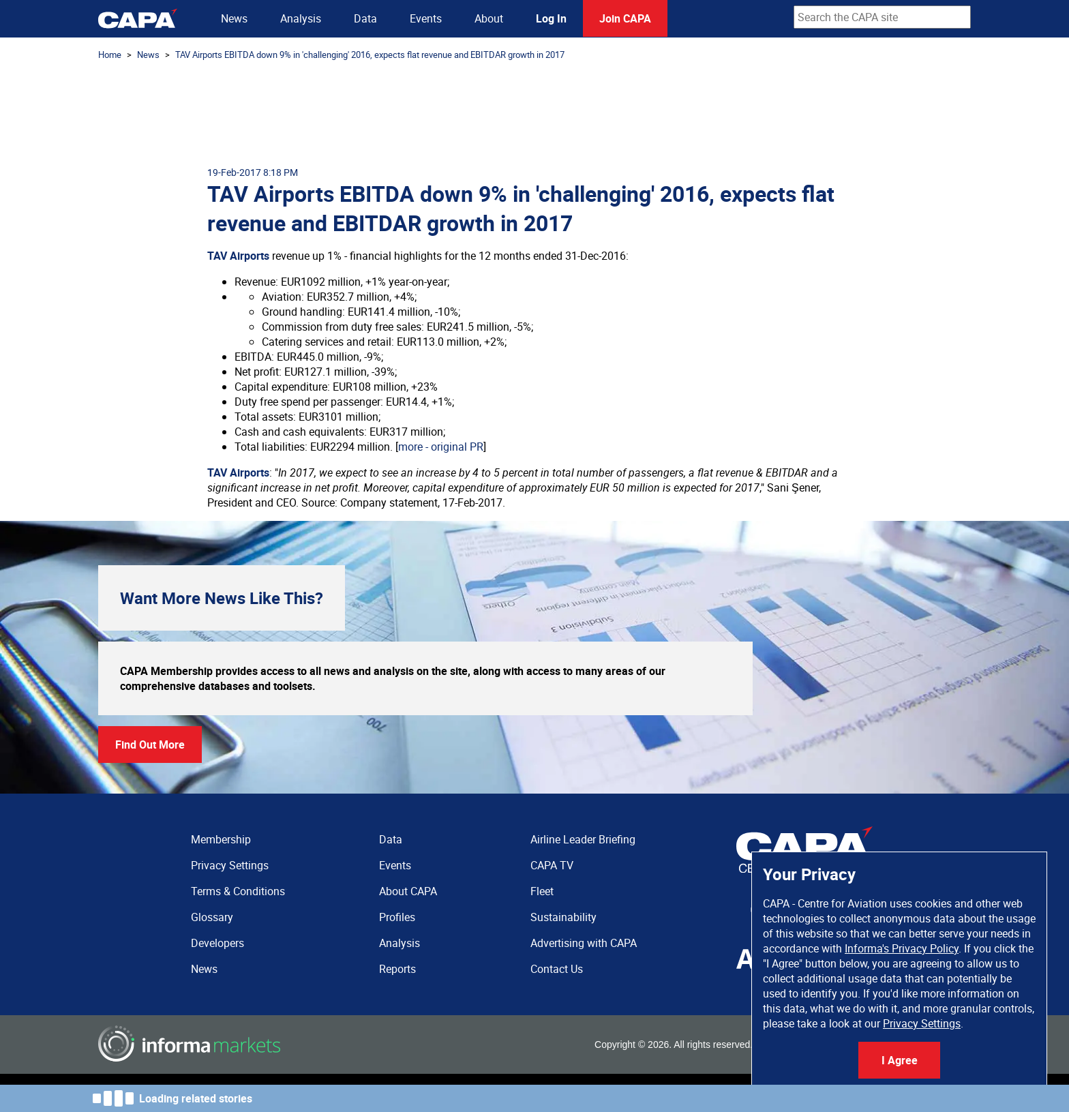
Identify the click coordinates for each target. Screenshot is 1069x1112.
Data (365, 18)
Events (426, 18)
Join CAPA (625, 18)
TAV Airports (238, 255)
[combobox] (882, 17)
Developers (217, 942)
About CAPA (408, 891)
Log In (551, 18)
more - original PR (440, 446)
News (234, 18)
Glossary (212, 917)
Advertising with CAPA (583, 942)
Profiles (397, 917)
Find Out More (150, 744)
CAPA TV (551, 865)
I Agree (900, 1060)
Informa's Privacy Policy (902, 948)
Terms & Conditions (238, 891)
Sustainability (563, 917)
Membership (221, 839)
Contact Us (556, 968)
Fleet (542, 891)
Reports (397, 968)
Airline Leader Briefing (582, 839)
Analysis (300, 18)
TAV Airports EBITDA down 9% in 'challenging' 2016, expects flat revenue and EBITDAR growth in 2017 (369, 54)
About (489, 18)
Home (109, 54)
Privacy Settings (922, 1023)
